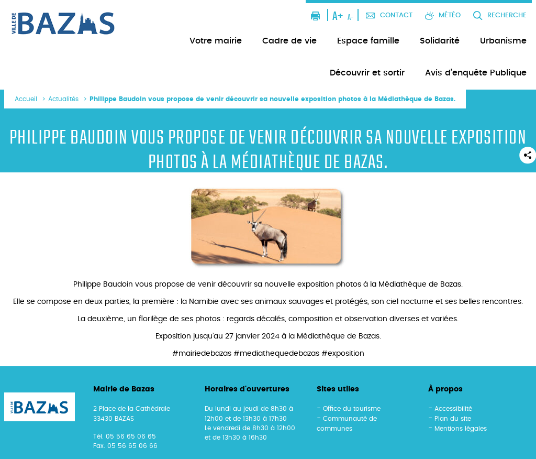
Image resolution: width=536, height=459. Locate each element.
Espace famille (368, 41)
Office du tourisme (352, 409)
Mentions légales (460, 428)
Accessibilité (453, 409)
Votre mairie (215, 41)
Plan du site (452, 419)
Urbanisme (503, 41)
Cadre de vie (289, 41)
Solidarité (440, 41)
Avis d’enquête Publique (476, 73)
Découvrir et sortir (367, 73)
